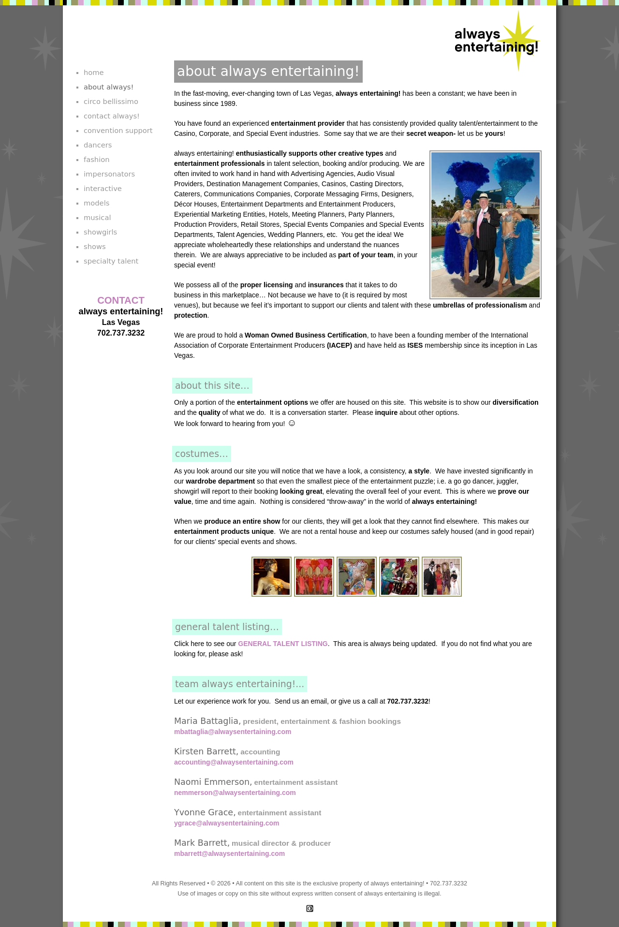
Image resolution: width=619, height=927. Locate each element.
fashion (97, 159)
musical (97, 217)
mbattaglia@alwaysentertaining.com (232, 732)
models (96, 203)
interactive (103, 188)
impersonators (109, 174)
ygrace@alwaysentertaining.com (227, 823)
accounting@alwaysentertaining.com (234, 762)
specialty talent (111, 261)
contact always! (112, 116)
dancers (98, 145)
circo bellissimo (111, 101)
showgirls (100, 232)
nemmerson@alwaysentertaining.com (235, 792)
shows (95, 246)
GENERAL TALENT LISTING (282, 643)
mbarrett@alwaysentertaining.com (229, 853)
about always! (108, 87)
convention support (118, 130)
